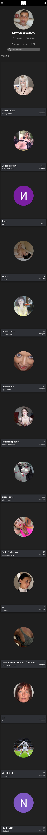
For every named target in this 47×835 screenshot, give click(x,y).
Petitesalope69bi (10, 442)
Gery (4, 221)
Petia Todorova (10, 552)
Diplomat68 (8, 386)
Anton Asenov (23, 33)
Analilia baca (8, 331)
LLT (3, 718)
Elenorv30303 (8, 111)
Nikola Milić (7, 828)
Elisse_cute (8, 497)
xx (3, 607)
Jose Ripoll (7, 773)
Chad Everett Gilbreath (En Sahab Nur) (19, 662)
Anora (5, 276)
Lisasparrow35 (9, 166)
